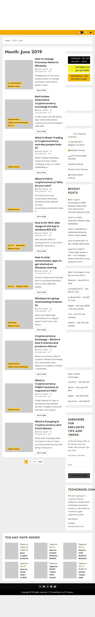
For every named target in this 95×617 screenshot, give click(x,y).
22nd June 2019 (41, 236)
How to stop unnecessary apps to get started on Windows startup (48, 262)
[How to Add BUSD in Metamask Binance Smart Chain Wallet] (70, 551)
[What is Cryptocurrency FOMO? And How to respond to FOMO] (19, 398)
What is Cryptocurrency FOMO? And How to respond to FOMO (46, 385)
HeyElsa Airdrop (75, 164)
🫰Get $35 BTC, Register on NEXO (76, 143)
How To (11, 126)
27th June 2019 (41, 113)
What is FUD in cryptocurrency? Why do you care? (49, 182)
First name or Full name (76, 455)
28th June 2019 (41, 72)
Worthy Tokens (84, 569)
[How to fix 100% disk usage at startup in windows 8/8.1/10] (19, 237)
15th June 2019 (41, 352)
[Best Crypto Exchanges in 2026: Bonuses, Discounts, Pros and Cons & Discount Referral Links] (11, 551)
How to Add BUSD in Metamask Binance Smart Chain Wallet (77, 232)
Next (40, 461)
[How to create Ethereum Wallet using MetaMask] (41, 551)
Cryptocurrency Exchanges (18, 122)
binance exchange (27, 544)
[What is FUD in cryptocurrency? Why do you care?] (19, 197)
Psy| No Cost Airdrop (78, 169)
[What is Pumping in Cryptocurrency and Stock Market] (19, 437)
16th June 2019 (41, 311)
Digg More (41, 90)
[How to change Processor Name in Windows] (19, 74)
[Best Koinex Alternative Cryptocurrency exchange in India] (19, 114)
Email (70, 465)
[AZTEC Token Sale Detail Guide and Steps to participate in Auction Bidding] (70, 570)
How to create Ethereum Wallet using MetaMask (79, 220)
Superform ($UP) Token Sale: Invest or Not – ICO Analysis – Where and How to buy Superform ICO (79, 255)
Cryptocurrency (13, 119)
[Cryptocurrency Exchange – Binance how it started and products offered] (19, 355)
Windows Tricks (13, 86)
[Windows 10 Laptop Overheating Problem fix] (19, 314)
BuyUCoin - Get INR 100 (79, 401)
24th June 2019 (41, 154)
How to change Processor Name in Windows (46, 62)
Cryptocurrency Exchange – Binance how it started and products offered (47, 341)
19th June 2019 (41, 274)
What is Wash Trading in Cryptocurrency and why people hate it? (49, 143)
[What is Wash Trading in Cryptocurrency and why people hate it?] (19, 155)
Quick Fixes (20, 245)
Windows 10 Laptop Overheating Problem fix (48, 302)
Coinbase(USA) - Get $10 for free (78, 290)
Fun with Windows (14, 83)
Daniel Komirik (42, 69)
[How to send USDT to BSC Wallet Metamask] (11, 570)
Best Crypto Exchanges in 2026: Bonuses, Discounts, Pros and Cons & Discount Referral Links (79, 206)
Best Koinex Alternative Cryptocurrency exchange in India (46, 102)
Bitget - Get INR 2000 (78, 395)
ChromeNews (55, 592)
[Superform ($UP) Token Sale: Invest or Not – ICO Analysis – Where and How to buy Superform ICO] (41, 570)
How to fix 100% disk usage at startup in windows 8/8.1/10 (47, 226)
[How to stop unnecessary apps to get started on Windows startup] (19, 275)
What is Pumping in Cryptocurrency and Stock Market (48, 425)
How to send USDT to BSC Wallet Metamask (26, 576)
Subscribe (91, 32)
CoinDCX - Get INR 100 (78, 382)
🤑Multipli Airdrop (76, 150)
